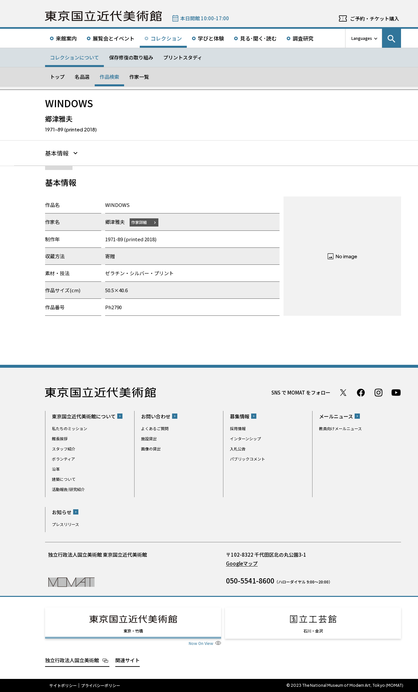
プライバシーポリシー (100, 685)
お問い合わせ (155, 416)
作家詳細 (139, 222)
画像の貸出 (151, 448)
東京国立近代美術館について (84, 416)
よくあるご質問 (155, 428)
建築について (63, 479)
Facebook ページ (361, 393)
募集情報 (239, 416)
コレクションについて (74, 57)
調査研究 (303, 38)
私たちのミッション (69, 428)
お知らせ (62, 512)
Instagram (378, 393)
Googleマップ (242, 563)
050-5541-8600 (250, 580)
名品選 (82, 76)
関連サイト (127, 660)
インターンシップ (245, 438)
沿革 (56, 469)
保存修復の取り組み (131, 57)
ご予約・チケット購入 (374, 18)
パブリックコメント (247, 459)
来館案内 (66, 38)
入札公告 (238, 448)
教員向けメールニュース (340, 428)
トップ (57, 76)
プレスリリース (65, 524)
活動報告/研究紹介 (68, 489)
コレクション (166, 38)
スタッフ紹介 (63, 448)
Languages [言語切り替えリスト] (361, 38)
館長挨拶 (60, 438)
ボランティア (63, 459)
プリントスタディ (182, 57)
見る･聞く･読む (258, 38)
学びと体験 (211, 38)
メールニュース (336, 416)
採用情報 (238, 428)
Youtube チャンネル (396, 393)
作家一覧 (139, 76)
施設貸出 (149, 438)
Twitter (343, 393)
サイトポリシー (63, 685)
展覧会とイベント (114, 38)
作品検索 (109, 76)
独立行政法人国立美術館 (72, 660)
